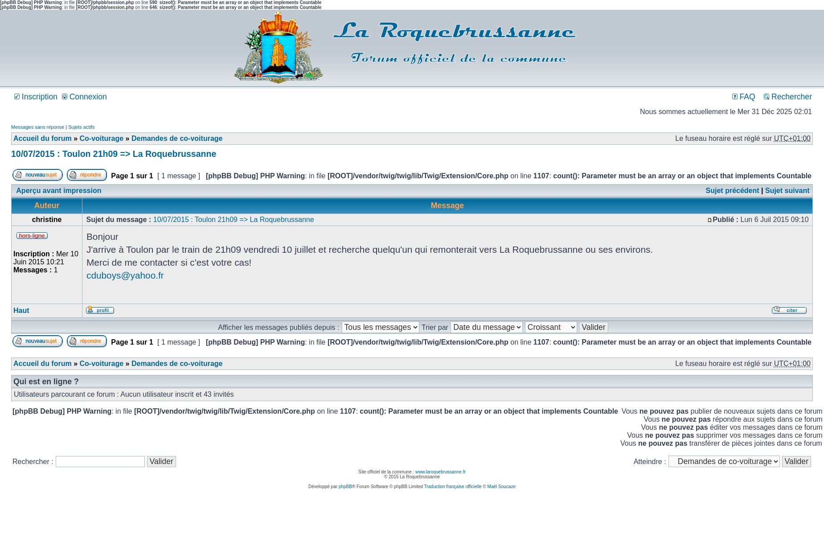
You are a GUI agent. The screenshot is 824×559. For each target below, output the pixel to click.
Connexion (84, 96)
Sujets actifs (81, 127)
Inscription (35, 96)
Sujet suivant (787, 190)
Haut (21, 310)
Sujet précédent (732, 190)
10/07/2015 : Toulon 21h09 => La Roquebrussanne (113, 154)
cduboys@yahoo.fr (125, 275)
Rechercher (788, 96)
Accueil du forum (42, 138)
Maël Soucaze (502, 486)
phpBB (345, 486)
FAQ (743, 96)
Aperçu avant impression (58, 190)
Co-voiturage (101, 138)
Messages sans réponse (37, 127)
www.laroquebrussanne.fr (440, 471)
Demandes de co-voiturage (177, 138)
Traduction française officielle (453, 486)
